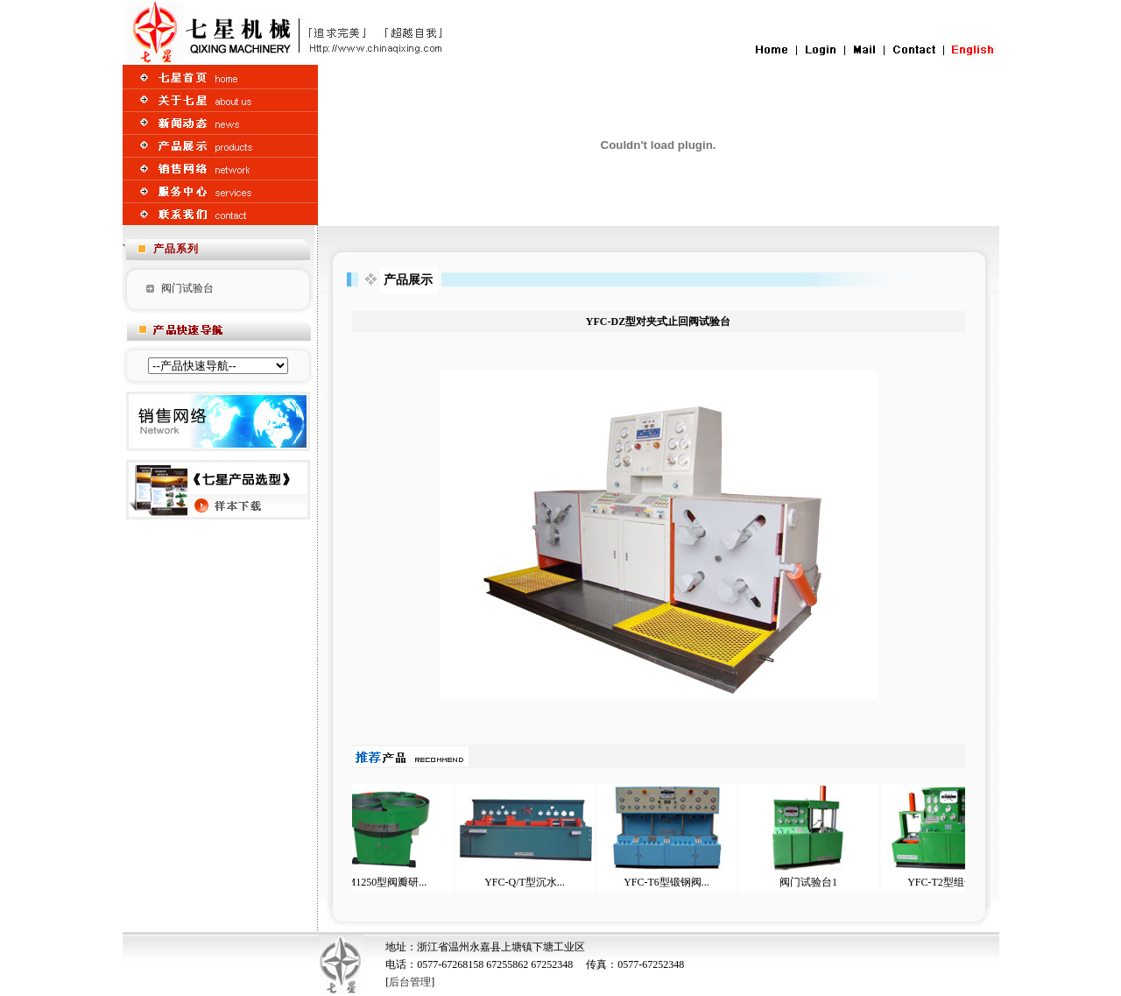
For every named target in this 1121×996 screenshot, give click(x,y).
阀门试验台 (187, 288)
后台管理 (410, 982)
